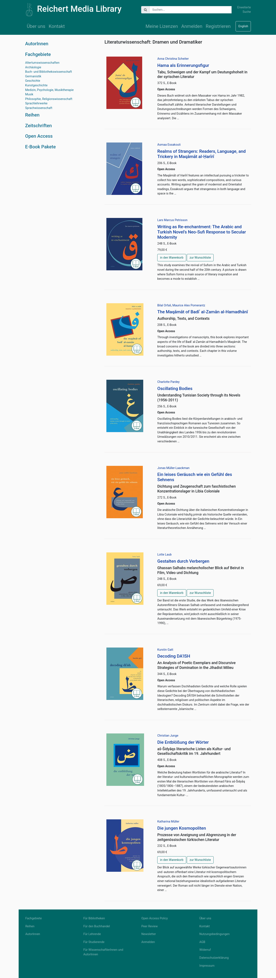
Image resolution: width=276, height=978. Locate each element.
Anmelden (191, 26)
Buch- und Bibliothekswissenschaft (48, 72)
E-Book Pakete (40, 146)
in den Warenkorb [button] (171, 257)
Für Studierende (93, 942)
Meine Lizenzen (162, 26)
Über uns (36, 26)
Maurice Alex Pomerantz (188, 305)
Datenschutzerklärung (214, 958)
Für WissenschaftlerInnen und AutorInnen (103, 952)
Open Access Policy (154, 918)
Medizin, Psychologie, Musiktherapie (49, 90)
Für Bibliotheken (94, 918)
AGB (202, 942)
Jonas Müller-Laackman (173, 468)
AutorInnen (36, 43)
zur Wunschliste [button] (200, 257)
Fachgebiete (38, 54)
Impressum (206, 966)
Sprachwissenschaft (38, 108)
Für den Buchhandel (96, 926)
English (243, 26)
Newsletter (148, 934)
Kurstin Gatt (165, 650)
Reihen (32, 115)
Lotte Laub (164, 554)
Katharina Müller (168, 821)
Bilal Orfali (164, 305)
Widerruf (205, 950)
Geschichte (32, 81)
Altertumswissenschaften (42, 63)
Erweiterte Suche (244, 10)
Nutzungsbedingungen (214, 934)
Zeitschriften (38, 125)
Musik (29, 94)
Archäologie (33, 67)
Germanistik (33, 76)
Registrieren (218, 26)
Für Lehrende (92, 934)
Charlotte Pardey (168, 382)
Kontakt (57, 26)
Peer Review (149, 926)
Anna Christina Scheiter (173, 59)
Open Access (39, 136)
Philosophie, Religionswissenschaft (48, 99)
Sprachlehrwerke (36, 103)
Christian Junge (167, 735)
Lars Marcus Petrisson (172, 220)
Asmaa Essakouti (169, 144)
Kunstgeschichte (36, 85)
